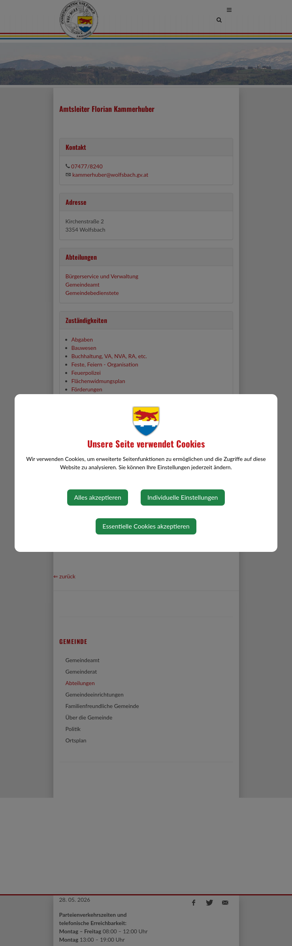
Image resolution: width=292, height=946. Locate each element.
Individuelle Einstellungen (182, 497)
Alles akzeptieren (97, 497)
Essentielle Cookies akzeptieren (145, 526)
